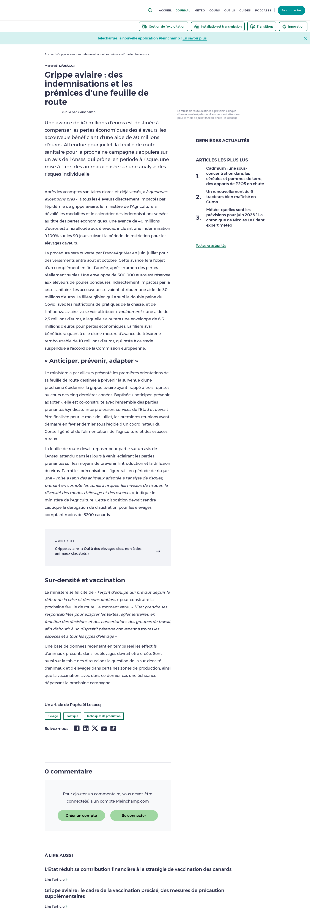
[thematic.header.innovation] (293, 26)
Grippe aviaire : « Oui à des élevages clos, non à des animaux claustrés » (98, 551)
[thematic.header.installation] (218, 26)
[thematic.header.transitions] (261, 26)
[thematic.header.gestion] (163, 26)
